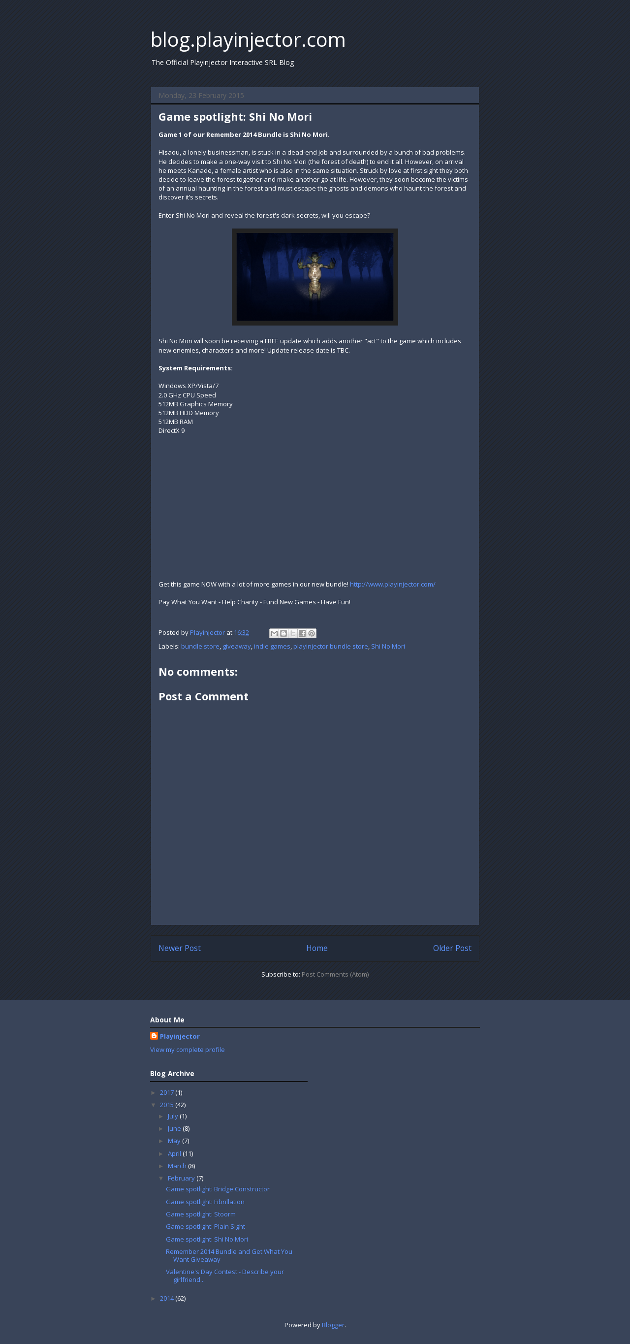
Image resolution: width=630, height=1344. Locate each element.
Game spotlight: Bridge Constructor (218, 1188)
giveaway (236, 646)
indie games (272, 646)
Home (317, 948)
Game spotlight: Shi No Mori (207, 1239)
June (175, 1128)
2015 (167, 1104)
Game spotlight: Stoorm (201, 1214)
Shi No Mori (388, 646)
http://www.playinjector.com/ (393, 584)
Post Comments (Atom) (335, 974)
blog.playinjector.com (248, 39)
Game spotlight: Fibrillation (205, 1201)
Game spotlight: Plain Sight (205, 1226)
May (175, 1140)
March (178, 1165)
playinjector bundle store (330, 646)
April (175, 1153)
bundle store (200, 646)
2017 (167, 1092)
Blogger (333, 1324)
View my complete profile (187, 1049)
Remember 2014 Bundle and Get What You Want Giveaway (229, 1255)
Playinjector (180, 1036)
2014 (167, 1298)
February (182, 1178)
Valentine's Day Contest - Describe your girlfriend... (225, 1275)
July (174, 1116)
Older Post (452, 948)
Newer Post (179, 948)
